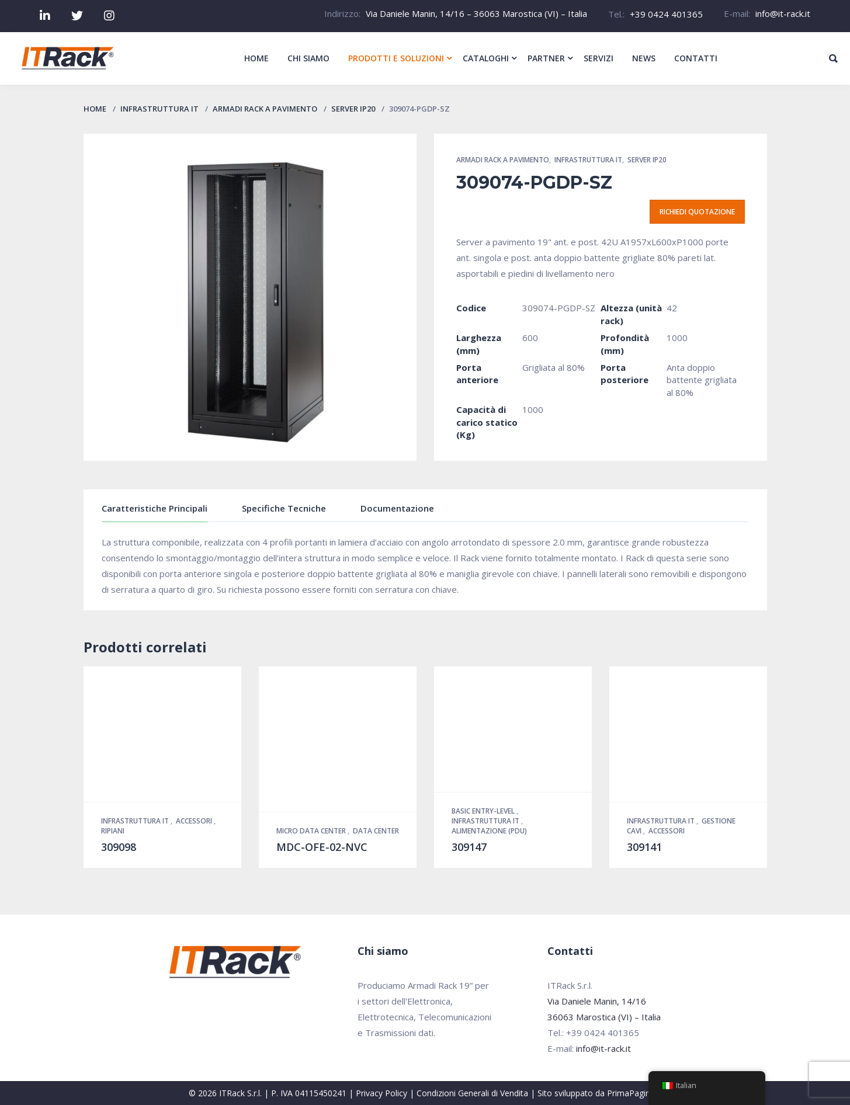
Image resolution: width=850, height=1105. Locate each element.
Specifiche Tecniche (284, 508)
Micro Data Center (312, 831)
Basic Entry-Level (484, 811)
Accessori (195, 821)
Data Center (376, 831)
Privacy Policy (381, 1093)
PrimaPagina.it (634, 1093)
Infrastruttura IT (159, 108)
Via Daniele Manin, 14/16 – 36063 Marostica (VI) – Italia (476, 13)
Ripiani (112, 831)
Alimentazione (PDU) (489, 831)
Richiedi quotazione (697, 212)
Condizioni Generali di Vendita (472, 1093)
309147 (469, 847)
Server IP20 (353, 108)
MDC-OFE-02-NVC (321, 847)
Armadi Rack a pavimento (265, 108)
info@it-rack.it (782, 13)
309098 (118, 847)
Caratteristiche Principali (154, 508)
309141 (644, 847)
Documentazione (397, 508)
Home (95, 108)
